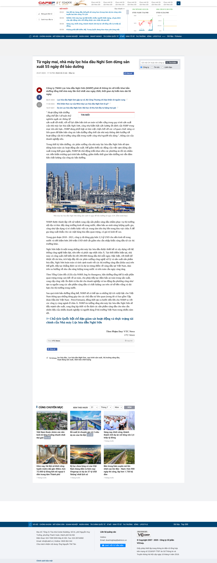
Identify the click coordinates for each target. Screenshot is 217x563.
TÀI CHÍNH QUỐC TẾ (110, 36)
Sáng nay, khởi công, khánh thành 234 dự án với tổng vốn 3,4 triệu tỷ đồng (119, 435)
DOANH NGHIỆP (72, 36)
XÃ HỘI (35, 36)
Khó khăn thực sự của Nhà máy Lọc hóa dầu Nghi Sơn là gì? (84, 104)
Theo (90, 341)
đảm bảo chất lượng (82, 360)
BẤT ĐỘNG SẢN (58, 36)
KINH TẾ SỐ (130, 36)
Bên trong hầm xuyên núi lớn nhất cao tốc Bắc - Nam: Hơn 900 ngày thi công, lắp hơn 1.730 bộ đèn (119, 470)
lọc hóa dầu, (62, 358)
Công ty (146, 67)
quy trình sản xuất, (95, 358)
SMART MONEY (96, 36)
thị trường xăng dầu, (111, 358)
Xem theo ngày (80, 408)
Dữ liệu (170, 36)
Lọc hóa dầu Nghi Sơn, (77, 358)
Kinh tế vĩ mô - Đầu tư (65, 73)
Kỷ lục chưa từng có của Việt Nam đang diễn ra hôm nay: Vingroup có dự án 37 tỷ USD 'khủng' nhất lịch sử (83, 470)
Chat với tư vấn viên (112, 545)
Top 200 (184, 524)
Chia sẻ (129, 73)
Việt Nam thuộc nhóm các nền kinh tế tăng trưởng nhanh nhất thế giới (51, 435)
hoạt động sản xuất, (65, 360)
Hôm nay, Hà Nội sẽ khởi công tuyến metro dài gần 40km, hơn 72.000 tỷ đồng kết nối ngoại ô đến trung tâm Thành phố (51, 470)
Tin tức (157, 67)
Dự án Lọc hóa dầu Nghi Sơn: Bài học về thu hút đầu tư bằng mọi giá (87, 108)
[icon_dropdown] (178, 3)
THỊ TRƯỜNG (141, 36)
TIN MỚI (85, 115)
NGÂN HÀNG (84, 36)
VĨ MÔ (122, 36)
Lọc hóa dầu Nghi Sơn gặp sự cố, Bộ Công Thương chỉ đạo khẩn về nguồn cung (92, 100)
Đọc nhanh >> (120, 9)
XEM (129, 407)
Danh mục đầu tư (45, 19)
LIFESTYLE (157, 36)
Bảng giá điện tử (44, 14)
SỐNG (149, 36)
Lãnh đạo (168, 67)
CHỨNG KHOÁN (45, 36)
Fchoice (178, 36)
